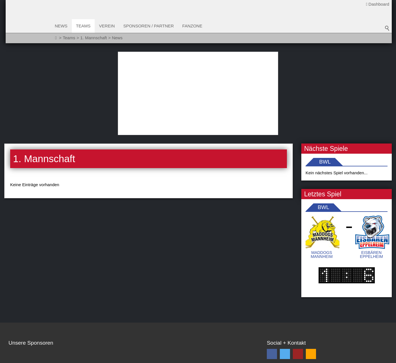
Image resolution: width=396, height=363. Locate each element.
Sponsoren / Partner (149, 25)
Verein (107, 25)
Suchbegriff (387, 28)
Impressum (89, 357)
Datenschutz (61, 357)
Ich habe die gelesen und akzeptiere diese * (324, 322)
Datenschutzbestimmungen (324, 319)
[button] (272, 277)
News (61, 25)
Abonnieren (369, 309)
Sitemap (36, 357)
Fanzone (193, 25)
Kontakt (15, 357)
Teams (83, 25)
